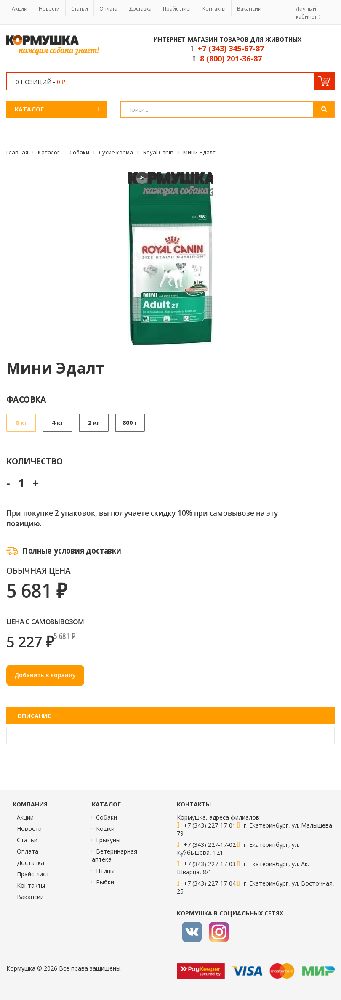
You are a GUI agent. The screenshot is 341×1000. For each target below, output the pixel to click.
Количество (34, 461)
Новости (49, 8)
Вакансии (249, 8)
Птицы (105, 871)
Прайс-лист (177, 8)
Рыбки (105, 882)
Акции (19, 8)
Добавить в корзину (45, 675)
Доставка (140, 8)
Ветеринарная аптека (114, 855)
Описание (34, 716)
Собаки (106, 817)
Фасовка (26, 399)
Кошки (105, 829)
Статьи (79, 8)
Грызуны (108, 840)
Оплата (108, 8)
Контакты (214, 8)
